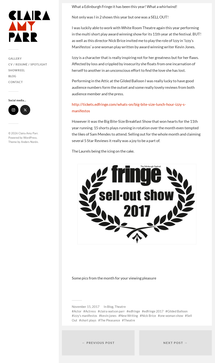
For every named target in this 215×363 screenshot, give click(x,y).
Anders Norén (29, 142)
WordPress (30, 137)
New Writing (129, 315)
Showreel (16, 70)
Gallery (15, 58)
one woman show (171, 315)
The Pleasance (110, 320)
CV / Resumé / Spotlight (27, 64)
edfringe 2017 (154, 311)
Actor (77, 311)
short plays (88, 320)
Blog (12, 76)
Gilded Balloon (177, 311)
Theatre (120, 306)
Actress (90, 311)
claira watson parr (112, 311)
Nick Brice (149, 315)
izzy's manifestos (85, 315)
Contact (15, 82)
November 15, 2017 (86, 306)
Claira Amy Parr (28, 133)
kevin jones (109, 315)
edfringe (134, 311)
